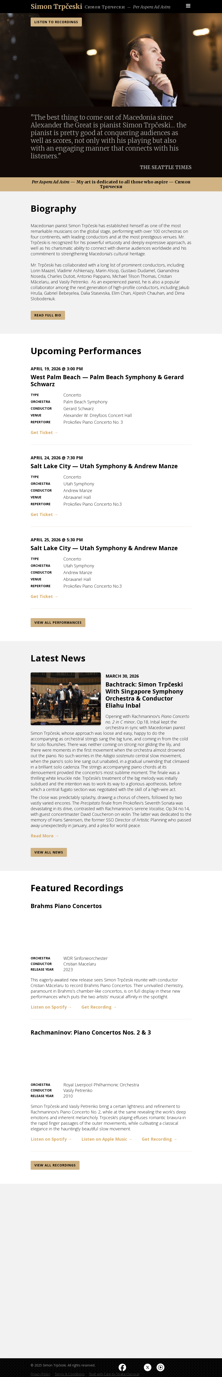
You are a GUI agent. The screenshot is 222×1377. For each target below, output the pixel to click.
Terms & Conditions (70, 1374)
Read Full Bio (47, 315)
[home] (56, 6)
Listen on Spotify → (51, 1007)
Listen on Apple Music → (106, 1139)
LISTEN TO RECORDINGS (56, 22)
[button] (188, 5)
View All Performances (58, 622)
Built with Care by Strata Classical (114, 1374)
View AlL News (48, 852)
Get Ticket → (44, 432)
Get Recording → (99, 1007)
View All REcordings (55, 1165)
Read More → (45, 836)
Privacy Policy (40, 1374)
